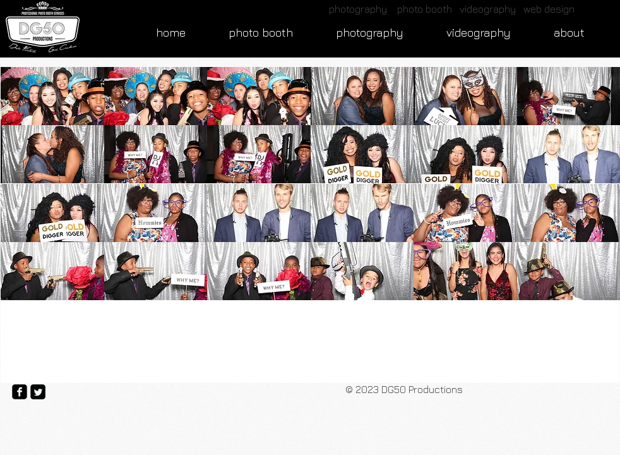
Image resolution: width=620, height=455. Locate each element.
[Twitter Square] (37, 391)
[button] (52, 96)
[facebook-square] (19, 391)
